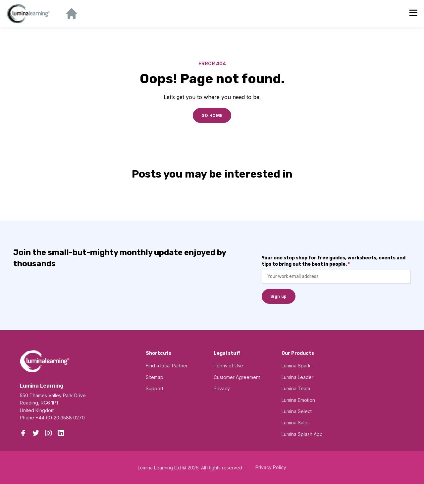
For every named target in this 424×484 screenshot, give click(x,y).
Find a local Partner (167, 365)
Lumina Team (296, 388)
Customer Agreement (237, 377)
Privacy (222, 388)
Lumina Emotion (298, 400)
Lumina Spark (296, 365)
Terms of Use (228, 365)
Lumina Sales (296, 422)
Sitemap (154, 377)
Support (154, 388)
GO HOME (212, 115)
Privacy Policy (270, 467)
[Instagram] (48, 433)
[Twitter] (35, 433)
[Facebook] (23, 433)
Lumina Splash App (302, 434)
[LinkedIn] (61, 433)
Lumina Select (297, 411)
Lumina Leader (297, 377)
